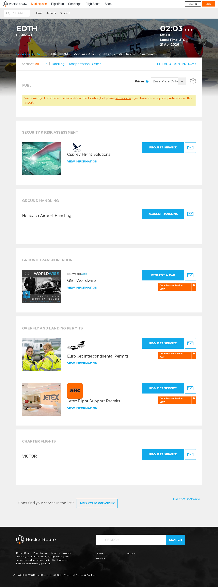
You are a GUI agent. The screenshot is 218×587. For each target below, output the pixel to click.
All (37, 64)
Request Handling (163, 214)
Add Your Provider (97, 503)
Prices (141, 81)
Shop (108, 4)
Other (96, 64)
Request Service (163, 147)
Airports (51, 13)
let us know (123, 98)
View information (82, 161)
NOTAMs (189, 64)
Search (175, 540)
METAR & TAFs (168, 64)
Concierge (74, 4)
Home (38, 13)
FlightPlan (57, 4)
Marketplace (39, 4)
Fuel (44, 64)
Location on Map (30, 54)
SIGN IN (193, 4)
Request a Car (163, 275)
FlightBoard (93, 4)
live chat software (186, 499)
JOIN (208, 4)
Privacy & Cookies (86, 575)
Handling (58, 64)
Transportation (78, 64)
